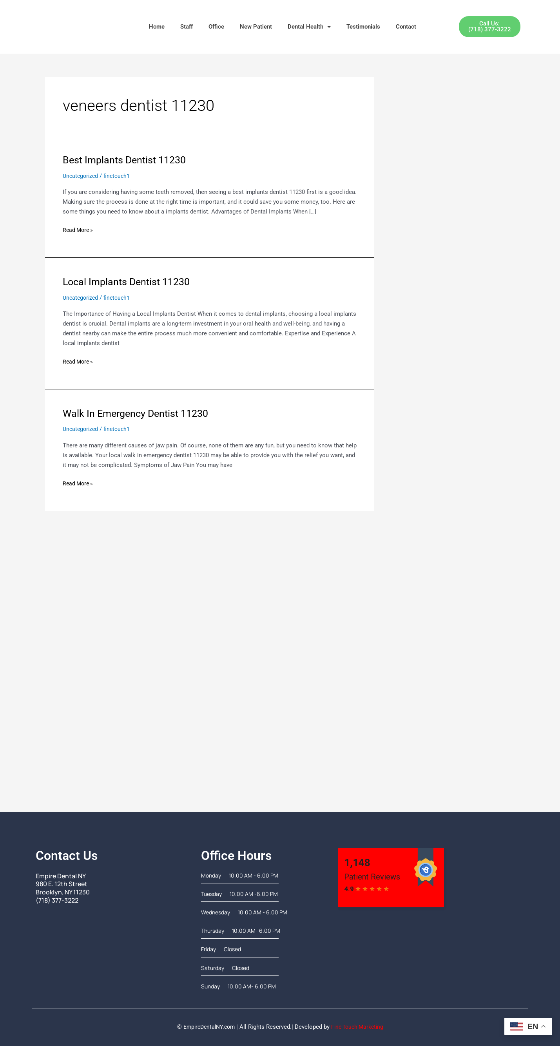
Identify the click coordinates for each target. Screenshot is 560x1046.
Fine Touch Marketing (359, 1026)
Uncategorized (81, 175)
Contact (406, 26)
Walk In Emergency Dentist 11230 (139, 413)
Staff (186, 26)
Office (216, 26)
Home (157, 26)
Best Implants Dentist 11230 (127, 160)
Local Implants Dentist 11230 (129, 282)
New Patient (256, 26)
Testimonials (363, 26)
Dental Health (309, 27)
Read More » (79, 229)
